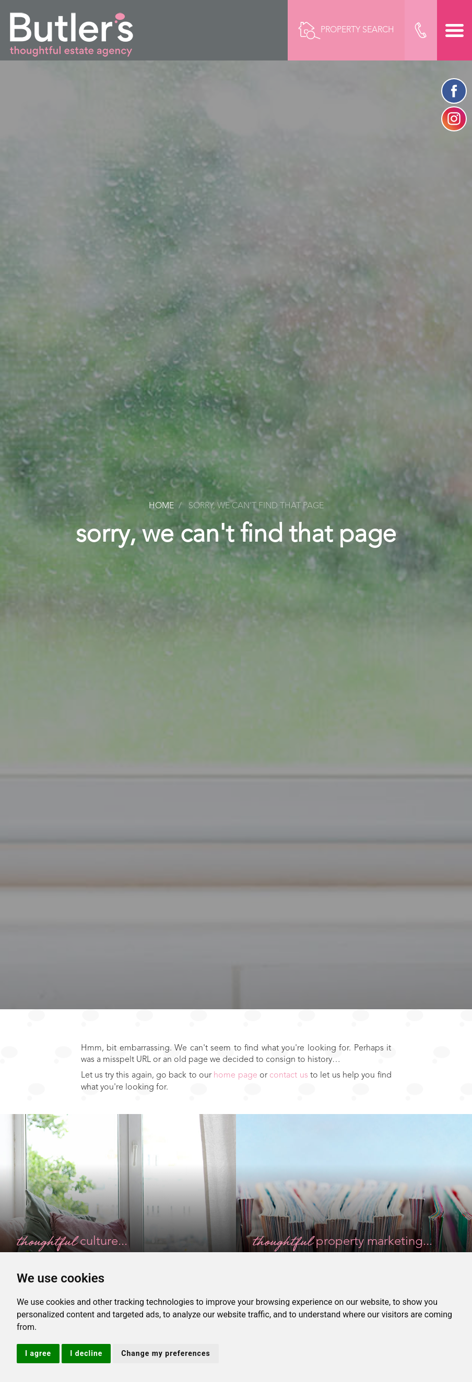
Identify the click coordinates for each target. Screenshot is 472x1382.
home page (235, 1075)
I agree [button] (38, 1353)
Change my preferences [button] (165, 1353)
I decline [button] (86, 1353)
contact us (288, 1075)
